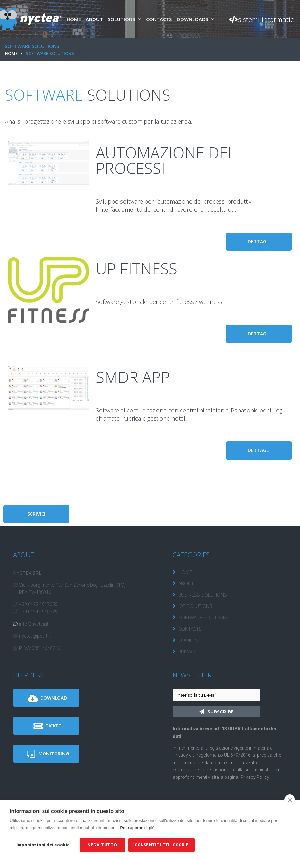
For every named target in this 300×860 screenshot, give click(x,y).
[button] (262, 19)
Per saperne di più (137, 827)
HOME (11, 53)
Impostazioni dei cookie (43, 844)
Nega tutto (102, 844)
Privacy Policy (254, 777)
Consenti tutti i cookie (162, 845)
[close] (289, 799)
